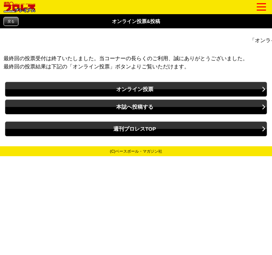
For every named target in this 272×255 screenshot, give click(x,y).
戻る (11, 21)
